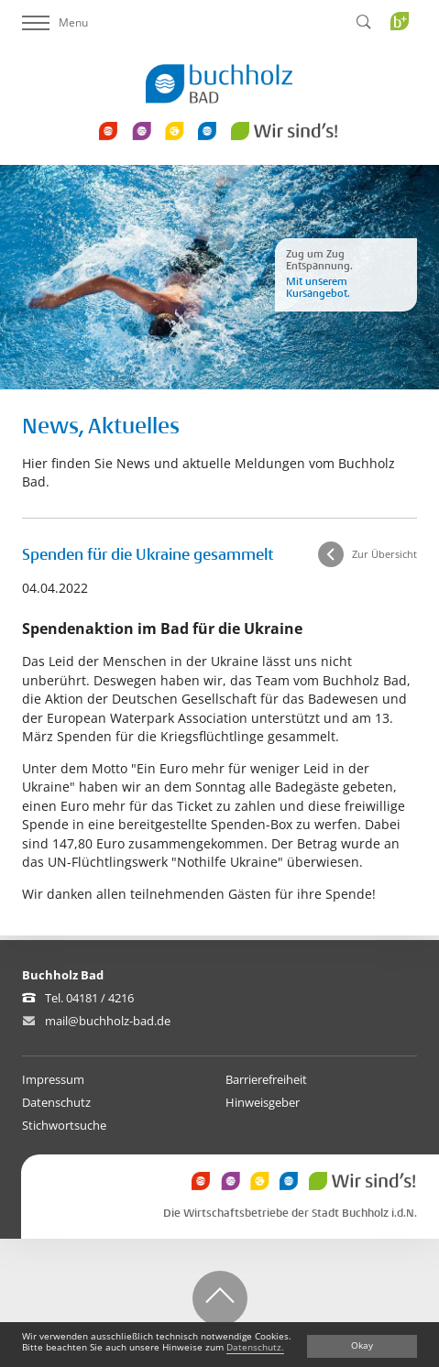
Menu (55, 22)
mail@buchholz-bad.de (107, 1020)
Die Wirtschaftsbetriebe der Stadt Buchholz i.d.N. (290, 1213)
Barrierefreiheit (266, 1079)
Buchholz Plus (405, 58)
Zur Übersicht (384, 554)
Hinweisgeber (262, 1102)
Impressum (53, 1079)
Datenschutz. (255, 1347)
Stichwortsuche (64, 1125)
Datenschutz (56, 1102)
